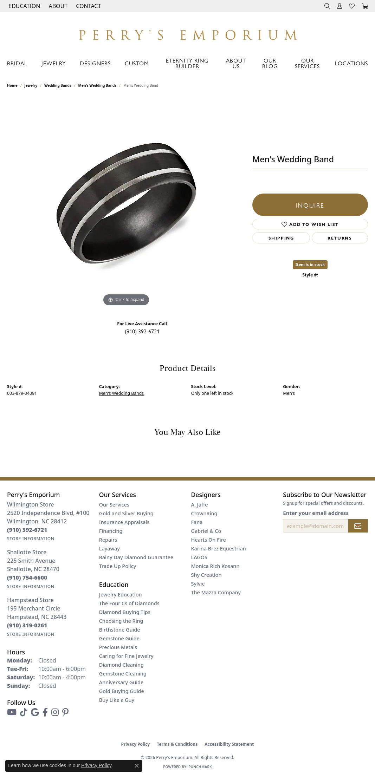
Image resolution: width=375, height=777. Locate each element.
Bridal (17, 63)
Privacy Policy (135, 744)
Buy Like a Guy (116, 700)
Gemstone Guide (119, 638)
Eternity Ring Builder (187, 63)
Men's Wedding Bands (97, 85)
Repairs (108, 539)
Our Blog (270, 63)
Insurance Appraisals (124, 522)
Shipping (281, 238)
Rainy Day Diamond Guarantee (136, 557)
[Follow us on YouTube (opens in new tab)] (12, 712)
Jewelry (53, 63)
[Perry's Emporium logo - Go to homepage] (187, 33)
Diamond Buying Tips (124, 612)
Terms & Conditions (177, 744)
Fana (197, 522)
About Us (236, 63)
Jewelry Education (120, 594)
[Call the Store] (27, 530)
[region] (126, 202)
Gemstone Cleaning (123, 673)
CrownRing (204, 513)
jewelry (30, 85)
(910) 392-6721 (142, 331)
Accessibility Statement (229, 744)
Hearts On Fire (208, 539)
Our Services (307, 63)
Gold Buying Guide (121, 691)
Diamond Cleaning (121, 664)
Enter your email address (316, 512)
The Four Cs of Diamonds (129, 603)
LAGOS (199, 557)
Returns (340, 238)
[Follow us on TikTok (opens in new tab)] (23, 712)
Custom (137, 63)
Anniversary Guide (121, 682)
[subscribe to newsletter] (358, 526)
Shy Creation (206, 575)
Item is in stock (310, 264)
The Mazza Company (216, 592)
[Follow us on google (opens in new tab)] (35, 712)
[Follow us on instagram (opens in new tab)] (55, 712)
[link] (88, 6)
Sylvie (198, 583)
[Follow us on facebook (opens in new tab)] (45, 712)
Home (12, 85)
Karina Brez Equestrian (218, 548)
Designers (95, 63)
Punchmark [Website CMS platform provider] (200, 766)
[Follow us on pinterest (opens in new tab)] (65, 712)
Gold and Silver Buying (126, 513)
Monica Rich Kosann (215, 566)
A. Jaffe (199, 504)
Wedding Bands (57, 85)
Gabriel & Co (206, 531)
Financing (111, 531)
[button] (23, 6)
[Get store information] (30, 539)
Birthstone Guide (119, 629)
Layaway (109, 548)
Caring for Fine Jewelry (126, 656)
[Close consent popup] (137, 766)
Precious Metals (118, 647)
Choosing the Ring (121, 621)
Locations (351, 63)
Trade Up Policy (117, 566)
